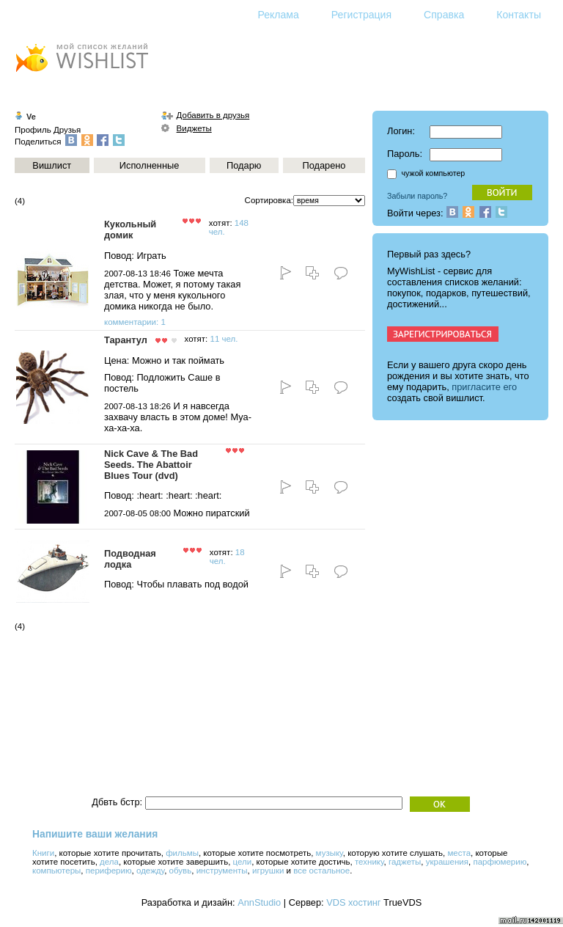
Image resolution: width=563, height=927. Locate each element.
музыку (329, 853)
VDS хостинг (353, 902)
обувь (180, 870)
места (459, 853)
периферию (109, 870)
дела (109, 861)
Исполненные (149, 165)
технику (369, 861)
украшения (447, 861)
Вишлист (51, 165)
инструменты (222, 870)
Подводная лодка (130, 559)
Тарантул (125, 339)
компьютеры (56, 870)
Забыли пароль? (417, 195)
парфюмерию (499, 861)
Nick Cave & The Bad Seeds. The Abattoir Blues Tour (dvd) (151, 464)
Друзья (67, 129)
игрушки (268, 870)
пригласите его (484, 386)
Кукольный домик (130, 230)
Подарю (244, 165)
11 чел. (224, 338)
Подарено (323, 165)
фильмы (182, 853)
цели (242, 861)
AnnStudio (259, 902)
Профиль (33, 129)
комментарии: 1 (135, 322)
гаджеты (405, 861)
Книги (43, 853)
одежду (150, 870)
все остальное (321, 870)
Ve (31, 116)
